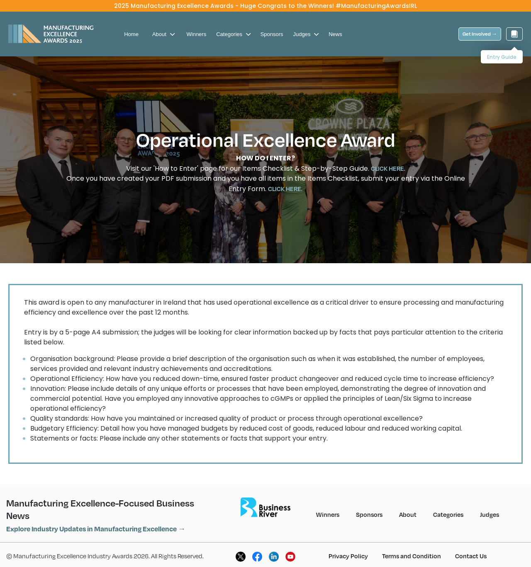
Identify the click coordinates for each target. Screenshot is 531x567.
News (335, 27)
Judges (306, 27)
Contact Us (471, 549)
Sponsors (272, 27)
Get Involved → (480, 27)
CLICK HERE (387, 161)
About (163, 27)
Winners (197, 27)
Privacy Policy (348, 549)
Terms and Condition (411, 549)
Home (131, 27)
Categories (233, 27)
